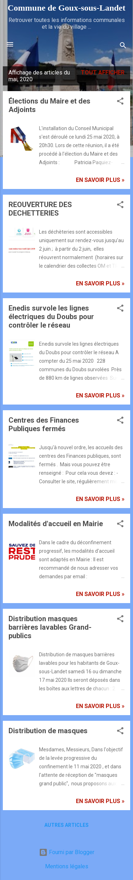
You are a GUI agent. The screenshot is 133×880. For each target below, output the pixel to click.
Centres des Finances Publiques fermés (44, 424)
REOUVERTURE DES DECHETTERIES (40, 208)
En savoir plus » (100, 180)
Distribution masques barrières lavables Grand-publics (50, 627)
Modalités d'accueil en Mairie (56, 523)
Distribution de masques (48, 730)
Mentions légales (66, 866)
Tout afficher (102, 72)
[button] (120, 102)
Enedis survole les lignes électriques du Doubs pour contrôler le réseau (51, 316)
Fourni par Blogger (66, 852)
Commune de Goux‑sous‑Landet (66, 7)
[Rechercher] (123, 46)
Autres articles (66, 825)
